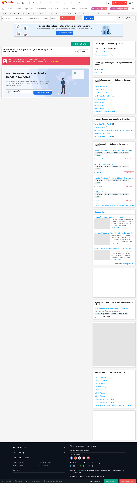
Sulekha (8, 3)
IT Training (63, 3)
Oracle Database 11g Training (104, 399)
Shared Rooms (41, 9)
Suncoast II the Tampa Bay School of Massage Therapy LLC (114, 130)
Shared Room (7, 18)
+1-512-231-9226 (90, 446)
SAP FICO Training (100, 387)
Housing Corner (100, 212)
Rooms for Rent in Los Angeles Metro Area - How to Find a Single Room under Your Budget (114, 218)
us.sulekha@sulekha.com (81, 451)
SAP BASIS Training (100, 378)
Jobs (70, 3)
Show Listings (67, 18)
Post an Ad (53, 62)
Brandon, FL (99, 173)
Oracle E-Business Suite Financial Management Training (112, 406)
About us (72, 471)
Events (38, 3)
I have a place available (119, 9)
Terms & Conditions (93, 471)
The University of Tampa (103, 133)
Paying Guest (53, 9)
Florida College (100, 127)
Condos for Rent (99, 90)
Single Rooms (28, 9)
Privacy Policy (105, 471)
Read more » (116, 228)
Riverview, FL (108, 52)
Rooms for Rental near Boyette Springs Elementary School (114, 206)
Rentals (55, 3)
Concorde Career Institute (104, 137)
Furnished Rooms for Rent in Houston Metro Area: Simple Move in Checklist (114, 233)
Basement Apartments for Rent (104, 112)
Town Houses (83, 9)
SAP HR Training (99, 393)
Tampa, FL (98, 201)
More (93, 3)
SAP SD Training (99, 396)
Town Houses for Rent (101, 93)
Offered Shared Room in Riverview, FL (66, 14)
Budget (54, 18)
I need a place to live (99, 9)
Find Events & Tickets (39, 458)
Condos (73, 9)
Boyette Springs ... (34, 18)
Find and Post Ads (39, 448)
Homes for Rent (99, 99)
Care (75, 3)
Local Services (83, 3)
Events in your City (19, 463)
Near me (10, 9)
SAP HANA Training (100, 390)
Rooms (18, 9)
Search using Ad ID (125, 18)
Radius (46, 18)
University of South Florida (104, 124)
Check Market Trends (42, 92)
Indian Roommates (7, 14)
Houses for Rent (99, 102)
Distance (83, 51)
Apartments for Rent (101, 87)
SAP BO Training (99, 384)
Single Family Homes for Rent (104, 96)
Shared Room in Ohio (20, 14)
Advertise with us (117, 471)
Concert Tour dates (45, 463)
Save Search (89, 18)
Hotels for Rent (99, 108)
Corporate (39, 470)
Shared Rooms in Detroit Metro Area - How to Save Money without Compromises (114, 249)
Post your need (110, 481)
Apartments (64, 9)
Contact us (81, 471)
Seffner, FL (99, 187)
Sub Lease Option (100, 192)
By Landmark (19, 18)
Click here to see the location (104, 55)
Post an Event (43, 466)
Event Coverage (18, 466)
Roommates (46, 3)
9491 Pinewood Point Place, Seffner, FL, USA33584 (111, 309)
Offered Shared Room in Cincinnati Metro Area (41, 14)
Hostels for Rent (99, 105)
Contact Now (128, 159)
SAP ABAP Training (100, 381)
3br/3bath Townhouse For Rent (104, 164)
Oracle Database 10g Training (104, 402)
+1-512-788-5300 (78, 446)
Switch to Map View (81, 44)
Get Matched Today (65, 33)
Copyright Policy (76, 472)
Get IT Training (39, 453)
